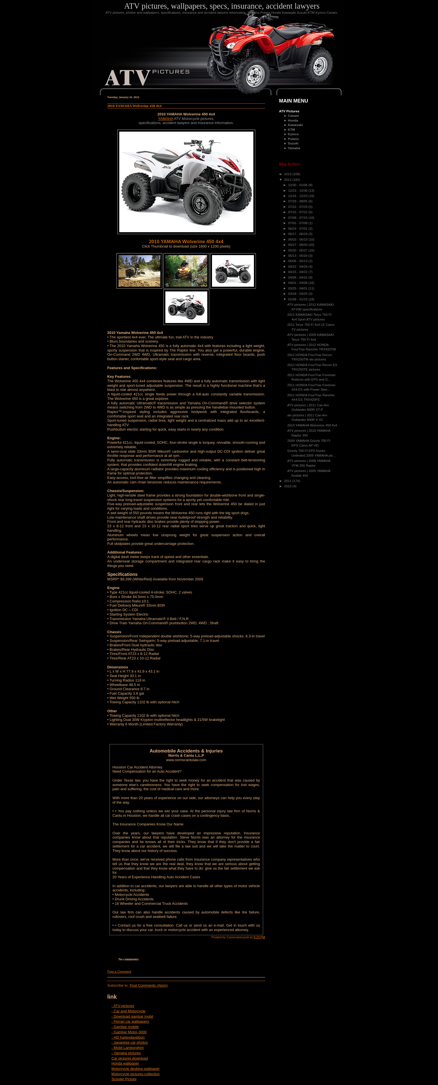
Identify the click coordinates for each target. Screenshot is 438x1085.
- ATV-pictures (122, 1006)
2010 (288, 486)
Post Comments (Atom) (149, 985)
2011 (288, 481)
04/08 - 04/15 (298, 277)
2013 (288, 174)
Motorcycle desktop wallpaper (135, 1069)
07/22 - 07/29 (298, 207)
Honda (293, 120)
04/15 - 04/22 (298, 272)
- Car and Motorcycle (128, 1011)
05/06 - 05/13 (298, 261)
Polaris (293, 139)
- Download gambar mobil (132, 1016)
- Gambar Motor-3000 (129, 1032)
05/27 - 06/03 (298, 245)
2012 (288, 180)
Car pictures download (129, 1058)
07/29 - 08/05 (298, 201)
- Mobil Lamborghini (127, 1048)
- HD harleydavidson (128, 1037)
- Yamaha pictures (126, 1053)
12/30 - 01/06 (298, 185)
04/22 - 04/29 (298, 267)
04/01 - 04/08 (298, 283)
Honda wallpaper (125, 1063)
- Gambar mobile (125, 1027)
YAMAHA (165, 119)
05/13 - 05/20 (298, 256)
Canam (293, 116)
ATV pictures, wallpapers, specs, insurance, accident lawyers (222, 5)
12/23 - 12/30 (298, 191)
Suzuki (293, 143)
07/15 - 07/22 (298, 212)
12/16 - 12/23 (298, 196)
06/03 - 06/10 (298, 239)
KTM (291, 130)
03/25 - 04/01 (298, 288)
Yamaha (294, 148)
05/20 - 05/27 (298, 250)
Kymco (293, 134)
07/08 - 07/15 (298, 218)
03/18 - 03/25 (298, 294)
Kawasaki (295, 125)
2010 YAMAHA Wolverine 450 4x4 (134, 106)
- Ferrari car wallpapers (130, 1021)
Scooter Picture (124, 1079)
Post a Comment (119, 971)
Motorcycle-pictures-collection (135, 1074)
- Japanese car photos (129, 1042)
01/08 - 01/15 (298, 299)
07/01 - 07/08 (298, 223)
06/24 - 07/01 (298, 229)
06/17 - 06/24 (298, 234)
